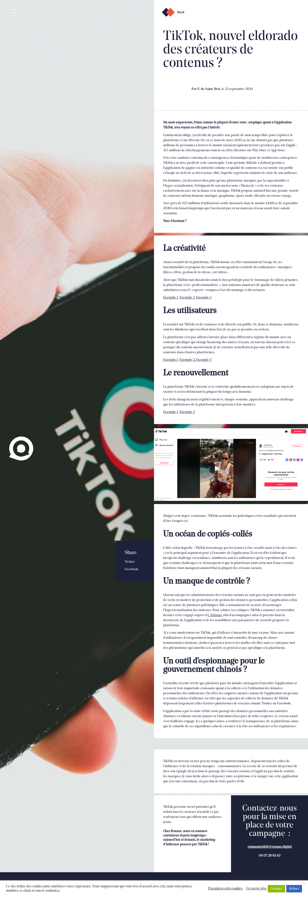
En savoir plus (256, 889)
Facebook (131, 569)
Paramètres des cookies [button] (225, 889)
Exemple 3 (203, 301)
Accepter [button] (276, 888)
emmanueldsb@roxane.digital (270, 862)
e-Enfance (215, 625)
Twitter (130, 562)
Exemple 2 (187, 301)
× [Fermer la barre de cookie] (304, 884)
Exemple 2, (188, 363)
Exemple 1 (170, 301)
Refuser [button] (294, 888)
